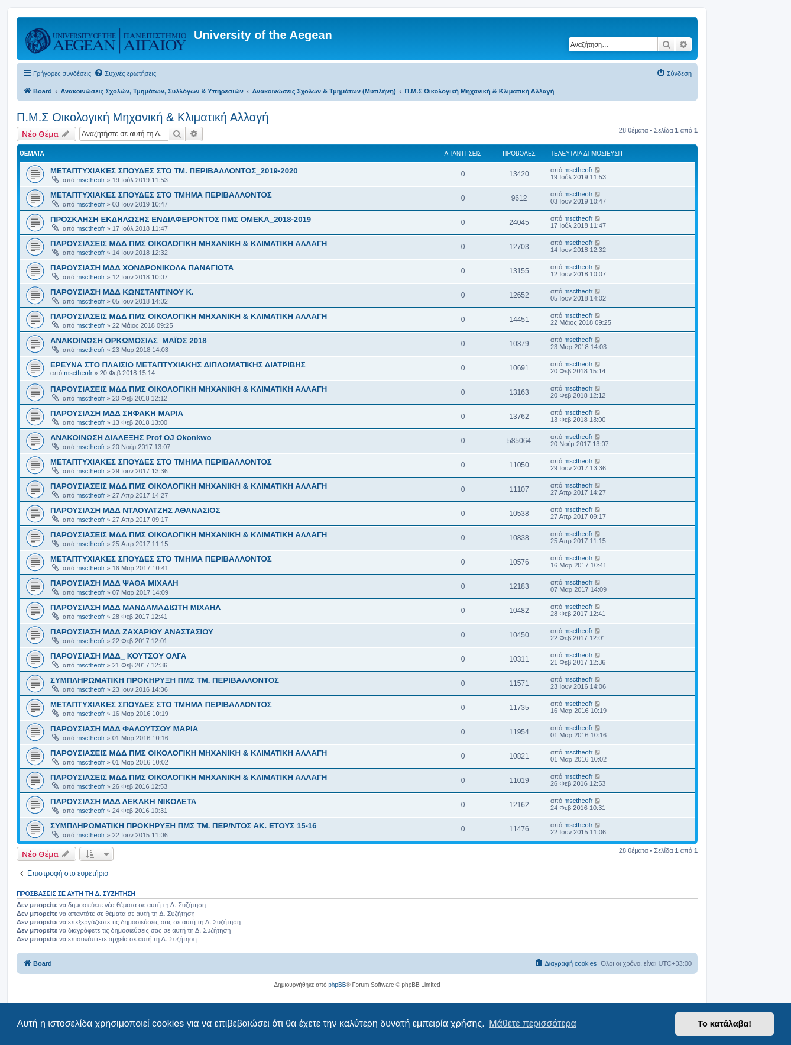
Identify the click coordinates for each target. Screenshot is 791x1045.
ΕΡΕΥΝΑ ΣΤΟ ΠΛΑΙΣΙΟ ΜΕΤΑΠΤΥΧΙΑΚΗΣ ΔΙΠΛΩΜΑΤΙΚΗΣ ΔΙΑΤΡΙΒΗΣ (178, 364)
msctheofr (90, 179)
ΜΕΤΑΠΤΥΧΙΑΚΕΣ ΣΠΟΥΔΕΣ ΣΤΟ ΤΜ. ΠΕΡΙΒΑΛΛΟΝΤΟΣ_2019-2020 (174, 170)
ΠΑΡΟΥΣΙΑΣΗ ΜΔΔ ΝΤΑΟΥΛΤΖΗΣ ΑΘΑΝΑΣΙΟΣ (135, 510)
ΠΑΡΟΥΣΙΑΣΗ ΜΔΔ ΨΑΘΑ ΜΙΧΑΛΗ (114, 583)
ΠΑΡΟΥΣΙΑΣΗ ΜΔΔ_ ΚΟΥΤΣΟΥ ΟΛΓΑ (118, 655)
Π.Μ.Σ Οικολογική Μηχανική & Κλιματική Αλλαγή (142, 117)
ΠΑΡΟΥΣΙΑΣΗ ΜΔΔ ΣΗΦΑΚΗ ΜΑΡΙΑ (116, 413)
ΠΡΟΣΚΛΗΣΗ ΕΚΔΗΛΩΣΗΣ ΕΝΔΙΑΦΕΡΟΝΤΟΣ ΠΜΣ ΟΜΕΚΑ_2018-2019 (180, 219)
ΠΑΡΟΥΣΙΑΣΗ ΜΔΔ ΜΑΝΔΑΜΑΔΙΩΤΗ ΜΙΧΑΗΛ (135, 607)
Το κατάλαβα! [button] (724, 1023)
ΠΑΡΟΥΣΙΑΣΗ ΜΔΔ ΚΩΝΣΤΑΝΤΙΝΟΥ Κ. (122, 292)
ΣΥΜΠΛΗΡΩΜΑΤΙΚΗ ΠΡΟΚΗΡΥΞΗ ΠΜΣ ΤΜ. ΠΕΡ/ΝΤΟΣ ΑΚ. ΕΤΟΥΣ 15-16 (183, 825)
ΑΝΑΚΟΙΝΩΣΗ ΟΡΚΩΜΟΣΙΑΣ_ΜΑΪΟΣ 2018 (128, 340)
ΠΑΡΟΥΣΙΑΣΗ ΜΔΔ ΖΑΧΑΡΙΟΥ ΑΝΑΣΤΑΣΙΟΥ (131, 631)
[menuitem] (125, 73)
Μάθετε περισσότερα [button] (532, 1023)
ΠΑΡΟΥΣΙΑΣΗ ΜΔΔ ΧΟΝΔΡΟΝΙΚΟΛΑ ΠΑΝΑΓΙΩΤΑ (142, 267)
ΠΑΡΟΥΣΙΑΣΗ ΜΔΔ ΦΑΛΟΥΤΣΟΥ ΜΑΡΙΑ (124, 728)
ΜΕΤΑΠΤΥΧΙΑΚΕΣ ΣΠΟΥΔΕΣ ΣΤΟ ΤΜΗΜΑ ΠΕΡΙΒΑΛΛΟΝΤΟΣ (161, 195)
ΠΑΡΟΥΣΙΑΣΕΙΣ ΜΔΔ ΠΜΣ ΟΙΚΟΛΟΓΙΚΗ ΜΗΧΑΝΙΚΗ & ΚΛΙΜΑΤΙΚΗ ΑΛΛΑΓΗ (188, 243)
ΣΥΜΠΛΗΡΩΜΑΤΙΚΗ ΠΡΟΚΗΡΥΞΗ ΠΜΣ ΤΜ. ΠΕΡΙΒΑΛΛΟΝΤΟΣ (164, 680)
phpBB (337, 985)
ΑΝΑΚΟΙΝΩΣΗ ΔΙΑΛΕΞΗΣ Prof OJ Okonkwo (131, 437)
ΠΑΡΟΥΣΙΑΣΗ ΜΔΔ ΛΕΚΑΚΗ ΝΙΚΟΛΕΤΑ (123, 801)
